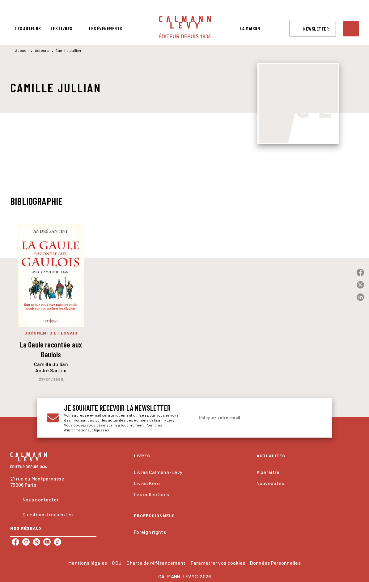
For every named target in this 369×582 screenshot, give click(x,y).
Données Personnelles (275, 563)
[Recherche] (351, 28)
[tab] (28, 28)
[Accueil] (185, 27)
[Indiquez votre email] (250, 418)
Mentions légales (87, 563)
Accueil (21, 50)
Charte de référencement (155, 563)
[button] (313, 28)
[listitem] (15, 542)
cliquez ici (100, 430)
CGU (116, 563)
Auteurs (42, 50)
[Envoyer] (315, 417)
